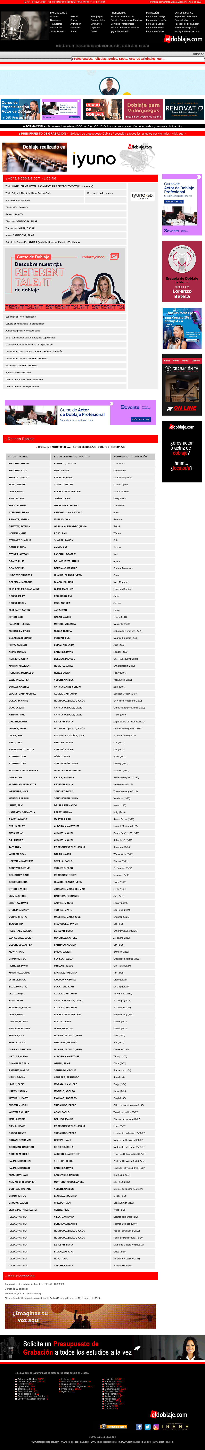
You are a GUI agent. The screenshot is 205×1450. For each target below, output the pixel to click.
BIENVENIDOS (39, 2)
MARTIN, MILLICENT (20, 666)
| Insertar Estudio (57, 242)
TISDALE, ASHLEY (19, 477)
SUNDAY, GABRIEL (19, 687)
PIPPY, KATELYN (18, 645)
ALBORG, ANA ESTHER (67, 826)
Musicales (76, 27)
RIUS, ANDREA (62, 603)
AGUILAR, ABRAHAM (65, 693)
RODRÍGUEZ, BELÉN (65, 875)
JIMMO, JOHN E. (17, 896)
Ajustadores (56, 27)
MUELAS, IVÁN (62, 519)
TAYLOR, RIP (16, 924)
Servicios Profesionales (122, 24)
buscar (198, 54)
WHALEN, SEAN (17, 854)
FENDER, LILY (16, 1035)
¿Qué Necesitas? (119, 31)
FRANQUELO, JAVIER (66, 924)
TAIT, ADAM (15, 847)
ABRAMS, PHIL (17, 714)
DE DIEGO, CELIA (63, 1147)
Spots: (107, 1406)
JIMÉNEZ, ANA (62, 498)
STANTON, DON (17, 756)
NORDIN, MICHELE (19, 1154)
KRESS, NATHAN (18, 1091)
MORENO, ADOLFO (64, 1091)
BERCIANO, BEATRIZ (65, 568)
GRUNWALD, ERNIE (19, 868)
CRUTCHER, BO (17, 959)
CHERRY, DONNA (18, 721)
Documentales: (111, 1389)
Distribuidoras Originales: (73, 1386)
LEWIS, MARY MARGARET (23, 1210)
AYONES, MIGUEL (63, 833)
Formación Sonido (155, 24)
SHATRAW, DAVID (18, 903)
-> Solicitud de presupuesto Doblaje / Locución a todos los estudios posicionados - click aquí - (102, 133)
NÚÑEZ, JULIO (62, 673)
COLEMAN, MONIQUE (20, 582)
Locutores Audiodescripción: (31, 1398)
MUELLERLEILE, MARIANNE (24, 589)
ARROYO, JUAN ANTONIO (68, 512)
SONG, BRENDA (17, 484)
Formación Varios (155, 27)
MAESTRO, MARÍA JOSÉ (67, 917)
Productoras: (67, 1389)
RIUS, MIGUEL (61, 470)
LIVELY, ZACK (16, 1084)
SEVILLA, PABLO (63, 861)
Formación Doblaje (155, 16)
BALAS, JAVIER (62, 617)
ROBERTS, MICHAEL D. (21, 673)
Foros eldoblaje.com (185, 20)
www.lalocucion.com (163, 1442)
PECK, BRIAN (16, 833)
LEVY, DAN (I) (16, 993)
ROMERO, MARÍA (63, 666)
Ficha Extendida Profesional (125, 27)
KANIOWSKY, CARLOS (66, 1175)
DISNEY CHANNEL (38, 358)
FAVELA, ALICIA (17, 1042)
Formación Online (155, 31)
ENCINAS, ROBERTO (65, 972)
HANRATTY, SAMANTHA (22, 812)
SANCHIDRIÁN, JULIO (66, 763)
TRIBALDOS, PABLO (65, 1105)
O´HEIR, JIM (15, 777)
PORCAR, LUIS (62, 638)
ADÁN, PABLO (62, 1112)
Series (74, 20)
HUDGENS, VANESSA (20, 575)
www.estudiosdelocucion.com (106, 1442)
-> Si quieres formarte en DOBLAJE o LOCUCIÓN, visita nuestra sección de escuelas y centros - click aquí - (103, 126)
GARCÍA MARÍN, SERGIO (67, 687)
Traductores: (23, 1389)
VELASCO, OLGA (63, 477)
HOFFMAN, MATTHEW (21, 861)
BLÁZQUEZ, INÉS (63, 582)
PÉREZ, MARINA (63, 812)
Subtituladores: (24, 1391)
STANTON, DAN (17, 763)
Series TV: (109, 1381)
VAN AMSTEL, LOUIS (20, 938)
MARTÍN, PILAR (62, 819)
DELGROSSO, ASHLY (20, 945)
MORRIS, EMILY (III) (19, 631)
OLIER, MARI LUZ (63, 589)
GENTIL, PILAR (62, 1063)
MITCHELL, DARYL (19, 1098)
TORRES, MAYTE (63, 910)
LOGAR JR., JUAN (64, 986)
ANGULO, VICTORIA (65, 979)
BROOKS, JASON (18, 1203)
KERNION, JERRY (18, 659)
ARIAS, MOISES (17, 652)
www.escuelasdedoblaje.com (136, 1442)
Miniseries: (109, 1398)
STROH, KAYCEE (18, 889)
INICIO (27, 2)
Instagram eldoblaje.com (187, 31)
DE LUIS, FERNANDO (65, 805)
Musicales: (109, 1384)
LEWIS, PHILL (16, 491)
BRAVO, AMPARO (63, 1251)
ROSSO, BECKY (17, 603)
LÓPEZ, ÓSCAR (26, 228)
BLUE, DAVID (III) (18, 986)
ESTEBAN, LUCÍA (63, 721)
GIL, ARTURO (16, 840)
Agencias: (65, 1391)
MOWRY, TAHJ (16, 952)
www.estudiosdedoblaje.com (75, 1442)
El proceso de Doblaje (186, 16)
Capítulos (95, 27)
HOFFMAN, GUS (17, 533)
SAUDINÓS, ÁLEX (63, 749)
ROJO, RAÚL (61, 533)
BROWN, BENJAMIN (20, 1140)
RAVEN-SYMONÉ (18, 819)
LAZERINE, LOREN (19, 680)
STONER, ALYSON (18, 554)
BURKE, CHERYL (18, 917)
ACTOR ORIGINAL (61, 447)
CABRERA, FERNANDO (66, 896)
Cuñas (93, 31)
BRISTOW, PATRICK (19, 526)
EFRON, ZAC (16, 617)
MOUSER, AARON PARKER (23, 770)
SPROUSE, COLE (18, 470)
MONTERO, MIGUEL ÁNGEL (69, 1182)
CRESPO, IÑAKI (62, 1140)
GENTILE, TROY (17, 547)
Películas (75, 16)
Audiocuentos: (111, 1396)
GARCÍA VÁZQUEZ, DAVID (68, 707)
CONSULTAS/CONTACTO (80, 2)
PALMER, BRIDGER (19, 1168)
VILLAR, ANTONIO (64, 777)
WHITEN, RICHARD (19, 1112)
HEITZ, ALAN (16, 1000)
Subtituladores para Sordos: (31, 1396)
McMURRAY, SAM (18, 1175)
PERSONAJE (118, 447)
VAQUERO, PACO (63, 868)
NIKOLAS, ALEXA (18, 1056)
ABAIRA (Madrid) (37, 242)
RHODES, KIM (16, 498)
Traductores (56, 24)
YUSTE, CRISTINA (64, 484)
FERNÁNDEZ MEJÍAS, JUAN (69, 735)
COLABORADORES (57, 2)
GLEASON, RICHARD (20, 638)
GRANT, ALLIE (16, 561)
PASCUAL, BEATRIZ (65, 554)
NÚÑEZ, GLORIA (63, 631)
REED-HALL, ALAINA (20, 931)
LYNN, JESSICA (17, 979)
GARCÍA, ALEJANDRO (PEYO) (70, 526)
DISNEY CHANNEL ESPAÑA (48, 351)
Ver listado (74, 242)
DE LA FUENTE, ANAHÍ (66, 561)
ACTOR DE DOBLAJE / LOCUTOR (91, 447)
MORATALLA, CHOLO (65, 938)
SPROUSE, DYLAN (19, 463)
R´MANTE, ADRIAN (19, 519)
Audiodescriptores (25, 1394)
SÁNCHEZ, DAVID (63, 652)
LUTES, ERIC (16, 805)
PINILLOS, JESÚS (63, 742)
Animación (76, 24)
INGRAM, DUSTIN (18, 1021)
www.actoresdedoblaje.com (45, 1442)
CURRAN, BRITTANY (20, 1049)
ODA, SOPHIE (16, 568)
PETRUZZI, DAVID (18, 965)
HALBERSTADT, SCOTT (21, 749)
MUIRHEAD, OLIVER (20, 1007)
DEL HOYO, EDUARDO (66, 505)
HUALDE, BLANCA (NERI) (68, 575)
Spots (73, 31)
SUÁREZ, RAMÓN (63, 540)
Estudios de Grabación (122, 16)
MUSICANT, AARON (19, 610)
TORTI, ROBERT (17, 505)
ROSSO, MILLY (17, 596)
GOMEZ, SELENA (18, 882)
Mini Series (95, 24)
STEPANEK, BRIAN (19, 512)
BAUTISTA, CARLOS (65, 463)
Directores (55, 20)
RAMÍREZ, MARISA (19, 1070)
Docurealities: (110, 1391)
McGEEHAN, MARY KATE (22, 784)
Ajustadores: (23, 1386)
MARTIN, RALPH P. (19, 798)
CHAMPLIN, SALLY (19, 1063)
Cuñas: (107, 1408)
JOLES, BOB (16, 735)
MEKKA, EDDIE (17, 1119)
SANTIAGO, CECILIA (65, 945)
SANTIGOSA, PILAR (27, 221)
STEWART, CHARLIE (20, 540)
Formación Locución (156, 20)
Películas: (108, 1379)
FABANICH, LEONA (19, 624)
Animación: (109, 1386)
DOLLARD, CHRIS (18, 700)
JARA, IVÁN (60, 610)
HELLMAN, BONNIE (19, 1028)
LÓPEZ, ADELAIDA (64, 645)
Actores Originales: (26, 1381)
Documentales (97, 20)
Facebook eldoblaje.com (187, 24)
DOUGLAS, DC (17, 707)
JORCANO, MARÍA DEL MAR (69, 889)
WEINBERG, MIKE (18, 791)
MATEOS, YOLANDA (65, 624)
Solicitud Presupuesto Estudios (126, 20)
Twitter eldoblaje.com (185, 27)
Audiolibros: (109, 1394)
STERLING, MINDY (19, 910)
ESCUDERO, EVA (63, 596)
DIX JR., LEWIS (17, 1126)
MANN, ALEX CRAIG (20, 972)
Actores (54, 16)
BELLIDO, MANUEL (64, 659)
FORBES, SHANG (18, 728)
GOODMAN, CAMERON (21, 1147)
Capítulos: (109, 1401)
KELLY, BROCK (17, 1077)
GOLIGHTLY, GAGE (19, 875)
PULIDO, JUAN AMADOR (67, 491)
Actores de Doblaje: (26, 1379)
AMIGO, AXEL (61, 547)
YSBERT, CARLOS (64, 680)
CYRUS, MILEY (17, 826)
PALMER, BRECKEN (20, 1161)
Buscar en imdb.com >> (100, 193)
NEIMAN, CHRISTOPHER (22, 1182)
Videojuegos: (110, 1403)
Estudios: (65, 1379)
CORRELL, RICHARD (20, 1189)
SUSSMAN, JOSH (18, 1105)
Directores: (22, 1384)
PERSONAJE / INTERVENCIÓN (130, 456)
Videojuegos (96, 16)
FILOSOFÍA (100, 2)
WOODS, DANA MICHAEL (22, 693)
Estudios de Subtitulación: (73, 1381)
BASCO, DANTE (17, 1133)
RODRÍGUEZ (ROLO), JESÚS (69, 700)
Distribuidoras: (67, 1384)
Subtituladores (57, 31)
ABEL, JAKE (15, 742)
